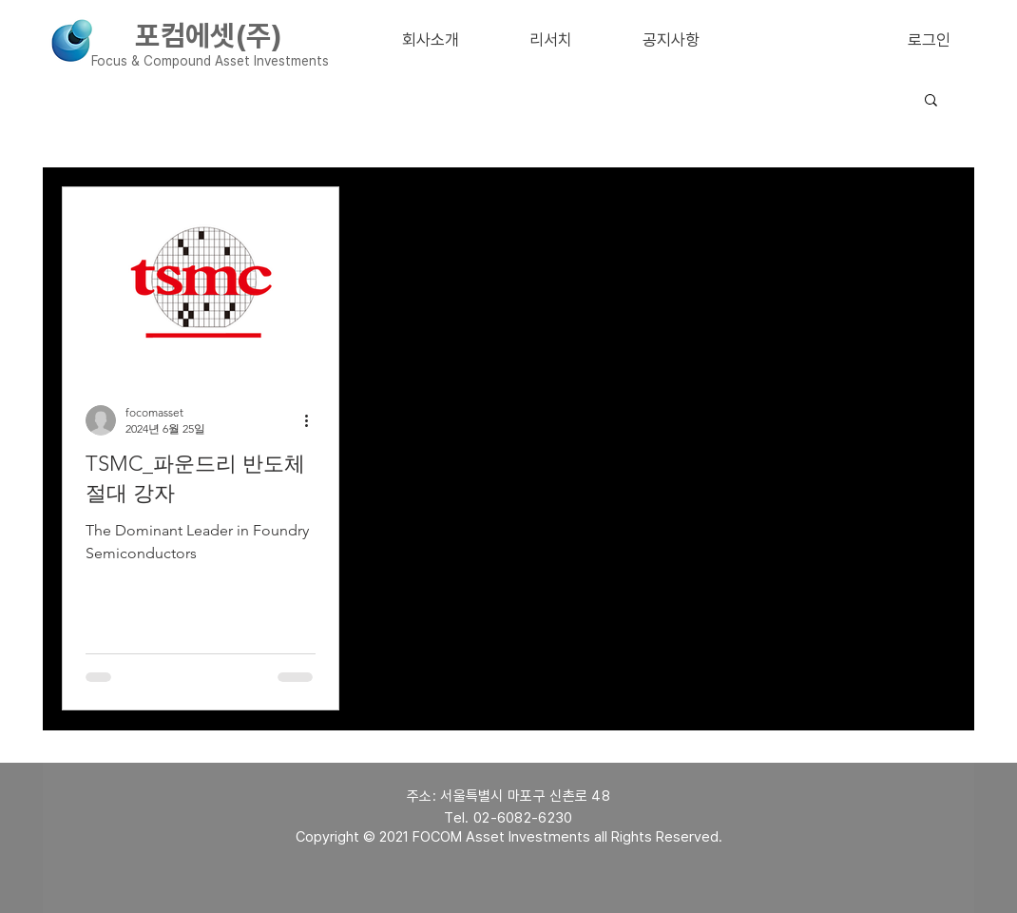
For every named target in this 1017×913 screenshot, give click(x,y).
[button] (931, 101)
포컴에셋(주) (208, 35)
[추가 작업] (312, 420)
